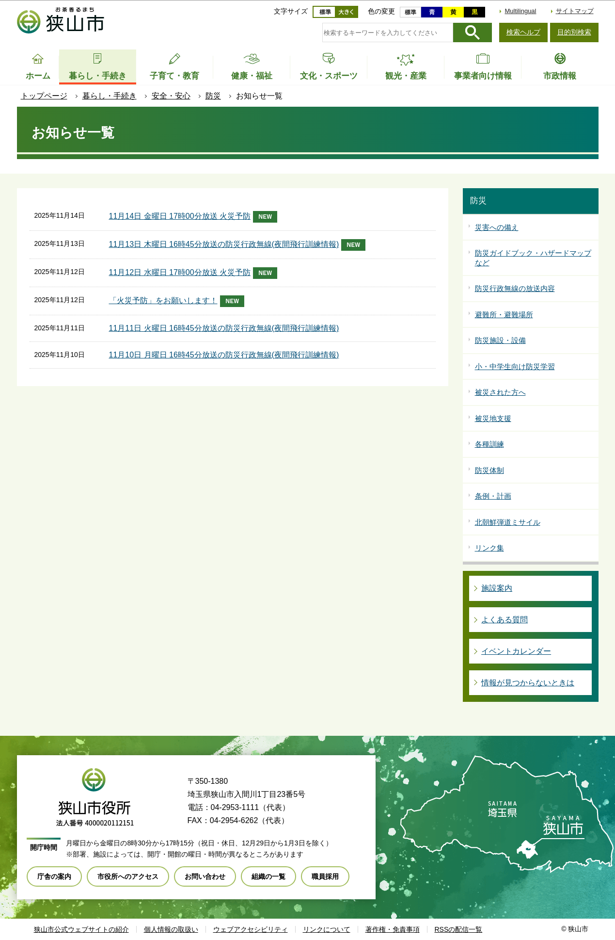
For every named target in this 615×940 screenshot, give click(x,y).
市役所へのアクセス (127, 876)
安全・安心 (171, 96)
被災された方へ (500, 392)
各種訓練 (489, 444)
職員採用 (325, 876)
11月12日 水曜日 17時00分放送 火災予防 (193, 273)
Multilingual (520, 11)
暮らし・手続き (109, 96)
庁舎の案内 (54, 876)
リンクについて (326, 929)
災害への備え (497, 227)
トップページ (44, 96)
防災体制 (489, 470)
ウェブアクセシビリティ (250, 929)
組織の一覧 (268, 876)
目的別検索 (574, 32)
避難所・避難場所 (504, 314)
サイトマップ (575, 11)
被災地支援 (493, 418)
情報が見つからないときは (527, 683)
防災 (213, 96)
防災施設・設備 (500, 340)
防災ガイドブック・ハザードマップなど (533, 258)
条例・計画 (493, 496)
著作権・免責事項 (392, 929)
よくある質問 (504, 620)
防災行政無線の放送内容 (515, 288)
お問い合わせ (205, 876)
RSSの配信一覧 (459, 929)
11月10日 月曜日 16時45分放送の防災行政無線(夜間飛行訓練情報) (224, 355)
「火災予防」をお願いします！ (176, 301)
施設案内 (496, 588)
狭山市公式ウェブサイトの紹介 (81, 929)
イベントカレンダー (516, 651)
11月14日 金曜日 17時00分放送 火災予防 (193, 217)
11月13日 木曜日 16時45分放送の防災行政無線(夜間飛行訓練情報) (237, 245)
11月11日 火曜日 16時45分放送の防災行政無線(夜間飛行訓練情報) (224, 328)
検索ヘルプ (523, 32)
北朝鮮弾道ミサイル (507, 522)
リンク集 (489, 548)
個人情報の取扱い (171, 929)
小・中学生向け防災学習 (515, 366)
